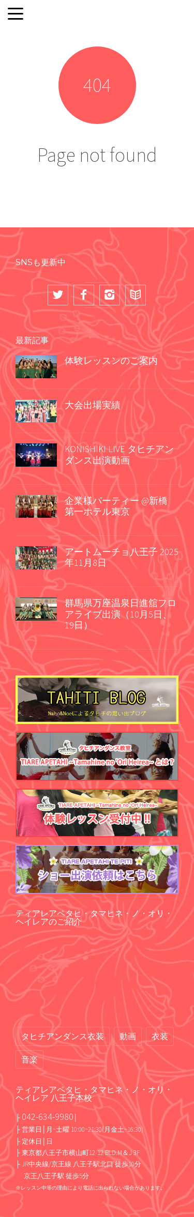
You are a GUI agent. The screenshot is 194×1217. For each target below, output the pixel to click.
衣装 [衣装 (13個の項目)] (160, 1036)
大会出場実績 (93, 405)
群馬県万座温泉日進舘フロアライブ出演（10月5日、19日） (120, 614)
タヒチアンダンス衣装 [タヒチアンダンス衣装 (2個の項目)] (62, 1036)
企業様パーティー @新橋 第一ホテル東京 (116, 506)
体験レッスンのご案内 (111, 360)
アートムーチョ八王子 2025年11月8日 (121, 557)
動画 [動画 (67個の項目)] (128, 1036)
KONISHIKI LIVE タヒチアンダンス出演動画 (119, 454)
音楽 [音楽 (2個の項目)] (29, 1059)
